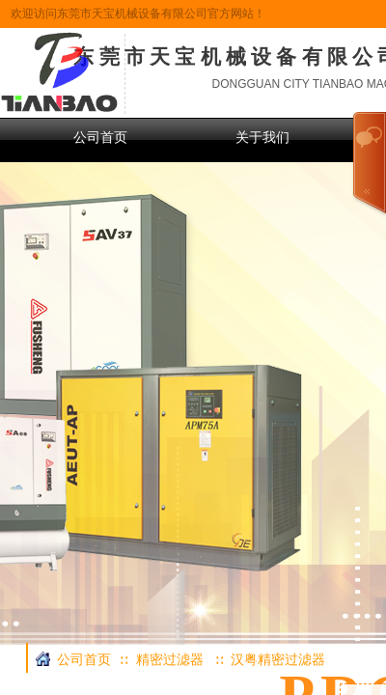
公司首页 (100, 137)
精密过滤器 (170, 659)
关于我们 (262, 137)
